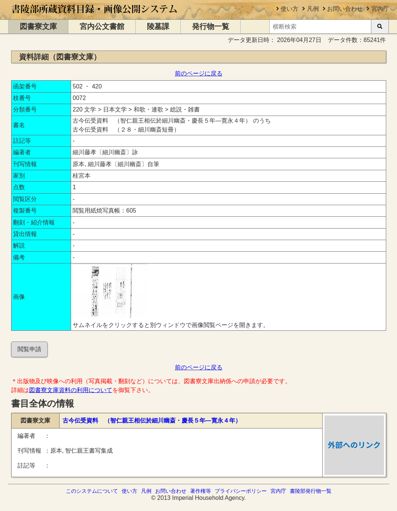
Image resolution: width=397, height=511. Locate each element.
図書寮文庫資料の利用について (70, 390)
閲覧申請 (29, 349)
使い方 (289, 9)
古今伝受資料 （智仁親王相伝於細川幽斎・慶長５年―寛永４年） (152, 420)
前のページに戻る (198, 73)
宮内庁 (380, 9)
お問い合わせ (345, 9)
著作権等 (200, 491)
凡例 (313, 9)
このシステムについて (92, 491)
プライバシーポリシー (241, 491)
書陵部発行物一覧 (311, 491)
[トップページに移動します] (94, 16)
